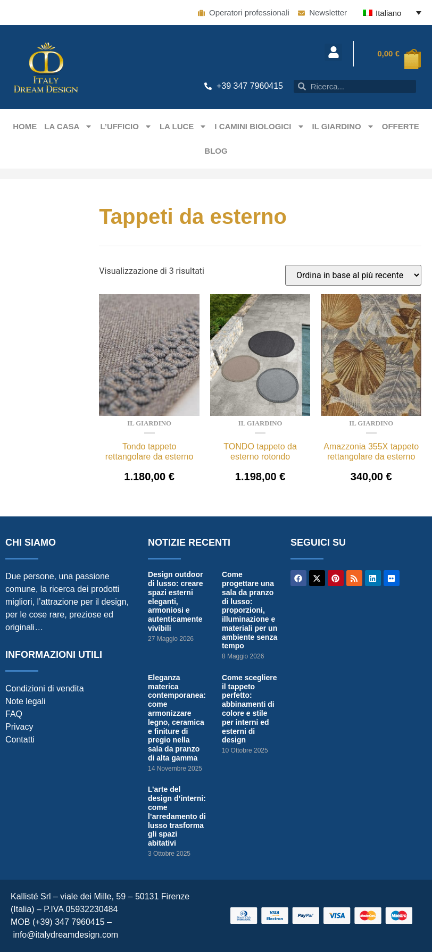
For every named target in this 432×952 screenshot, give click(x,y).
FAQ (13, 714)
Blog (215, 150)
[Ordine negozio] (353, 275)
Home (25, 126)
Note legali (25, 701)
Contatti (20, 739)
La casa (68, 126)
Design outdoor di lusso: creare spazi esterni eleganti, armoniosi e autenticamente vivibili (175, 601)
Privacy (19, 726)
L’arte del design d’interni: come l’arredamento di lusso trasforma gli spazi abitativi (177, 816)
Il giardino (343, 126)
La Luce (183, 126)
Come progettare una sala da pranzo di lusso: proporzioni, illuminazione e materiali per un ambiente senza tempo (249, 610)
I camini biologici (259, 126)
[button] (333, 52)
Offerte (400, 126)
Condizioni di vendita (44, 688)
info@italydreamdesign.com (65, 934)
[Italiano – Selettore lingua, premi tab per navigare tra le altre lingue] (392, 12)
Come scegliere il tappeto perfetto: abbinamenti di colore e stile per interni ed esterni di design (249, 709)
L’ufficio (126, 126)
